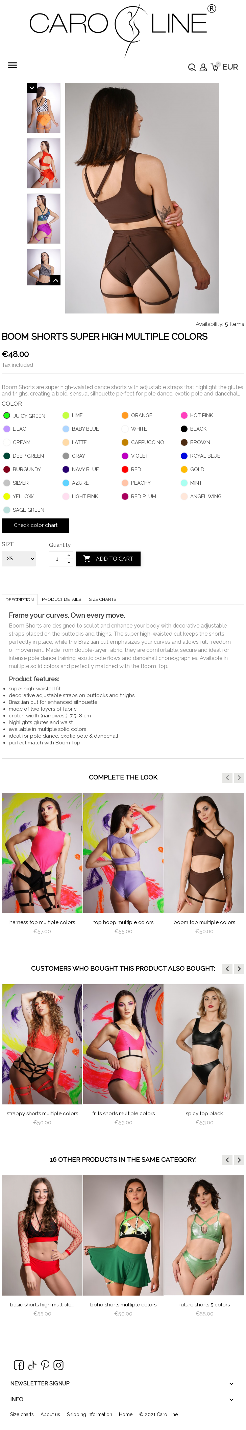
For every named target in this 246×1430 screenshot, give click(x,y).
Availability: (209, 324)
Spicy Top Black (204, 1113)
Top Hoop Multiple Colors (123, 922)
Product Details (61, 599)
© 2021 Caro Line (158, 1414)
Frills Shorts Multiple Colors (123, 1113)
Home (125, 1414)
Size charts (102, 599)
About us (50, 1414)
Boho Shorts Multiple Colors (123, 1305)
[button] (227, 778)
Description (19, 599)
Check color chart (35, 525)
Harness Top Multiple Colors (42, 922)
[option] (42, 870)
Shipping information (89, 1414)
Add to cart (108, 559)
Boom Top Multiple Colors (204, 922)
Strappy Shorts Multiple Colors (42, 1113)
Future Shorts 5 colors (204, 1305)
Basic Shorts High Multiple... (42, 1305)
